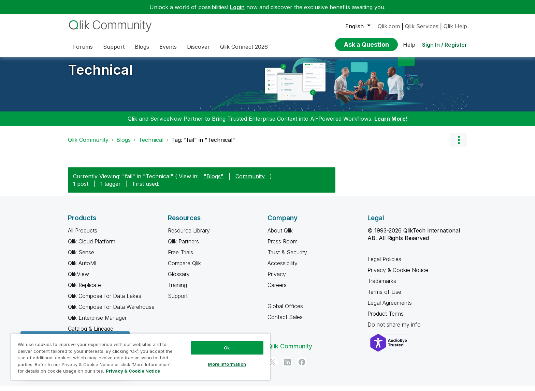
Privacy (277, 279)
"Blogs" (213, 181)
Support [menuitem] (114, 46)
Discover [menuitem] (198, 46)
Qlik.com (389, 26)
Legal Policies (384, 264)
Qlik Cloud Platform (91, 246)
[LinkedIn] (287, 367)
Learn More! (391, 123)
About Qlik (280, 235)
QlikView (78, 279)
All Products (82, 235)
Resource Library (189, 235)
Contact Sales (285, 322)
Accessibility (283, 268)
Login (237, 7)
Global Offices (285, 311)
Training (177, 290)
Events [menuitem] (168, 46)
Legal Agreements (389, 307)
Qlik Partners (183, 246)
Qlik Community (88, 144)
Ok (227, 347)
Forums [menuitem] (83, 46)
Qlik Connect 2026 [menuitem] (244, 46)
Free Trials (180, 257)
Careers (277, 290)
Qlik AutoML (83, 268)
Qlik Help (455, 26)
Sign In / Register (444, 44)
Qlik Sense (81, 257)
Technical (100, 74)
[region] (140, 356)
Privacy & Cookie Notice (397, 275)
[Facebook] (302, 367)
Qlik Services (421, 26)
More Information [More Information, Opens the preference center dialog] (227, 364)
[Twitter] (273, 367)
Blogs (123, 144)
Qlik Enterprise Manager (97, 322)
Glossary (179, 279)
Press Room (283, 246)
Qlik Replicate (84, 290)
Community (250, 181)
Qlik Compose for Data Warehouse (111, 312)
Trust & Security (287, 257)
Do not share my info (394, 329)
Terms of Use (384, 297)
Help (409, 44)
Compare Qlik (184, 268)
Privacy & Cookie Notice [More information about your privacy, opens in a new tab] (133, 371)
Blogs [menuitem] (142, 46)
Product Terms (385, 318)
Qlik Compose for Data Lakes (104, 301)
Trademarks (381, 286)
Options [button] (458, 145)
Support (178, 301)
